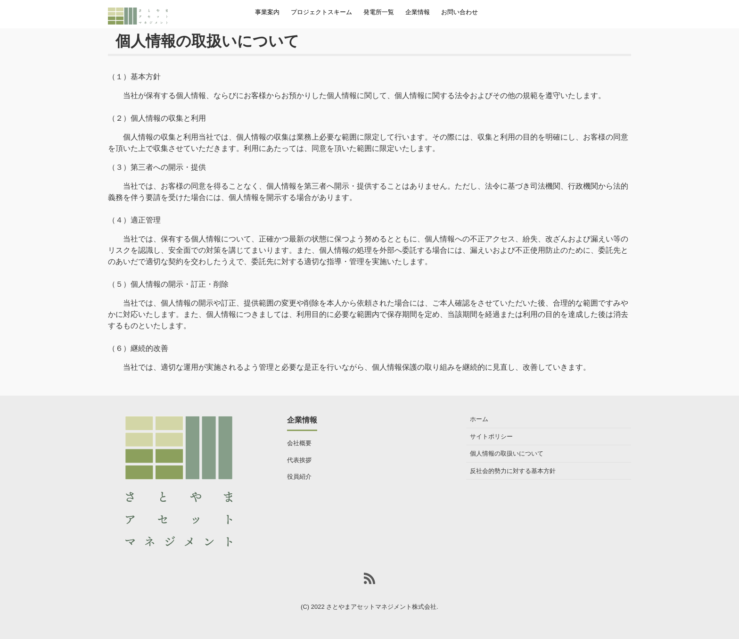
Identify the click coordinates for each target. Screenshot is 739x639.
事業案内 (267, 12)
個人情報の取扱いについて (506, 453)
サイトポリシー (491, 436)
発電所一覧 (378, 12)
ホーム (479, 419)
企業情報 (417, 12)
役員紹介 (299, 476)
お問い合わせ (459, 12)
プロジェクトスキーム (321, 12)
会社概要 (299, 443)
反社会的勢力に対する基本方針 (513, 470)
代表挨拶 (299, 460)
